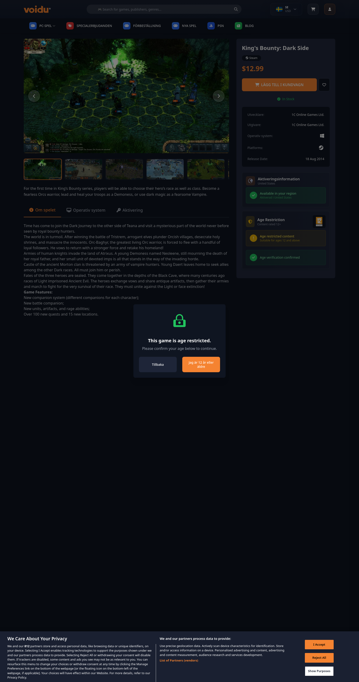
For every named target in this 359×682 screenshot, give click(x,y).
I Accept (319, 648)
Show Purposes (319, 675)
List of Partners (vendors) (179, 664)
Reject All (319, 662)
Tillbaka (158, 364)
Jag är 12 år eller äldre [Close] (201, 364)
